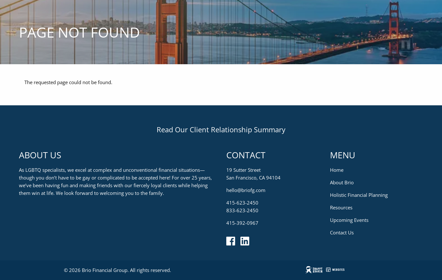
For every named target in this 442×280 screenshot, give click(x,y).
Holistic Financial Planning (359, 195)
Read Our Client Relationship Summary (221, 129)
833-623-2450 (242, 210)
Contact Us (342, 232)
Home (336, 170)
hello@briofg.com (245, 190)
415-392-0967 (242, 223)
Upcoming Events (349, 220)
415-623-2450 (242, 202)
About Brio (342, 182)
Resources (341, 207)
